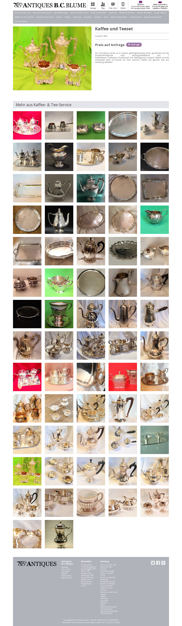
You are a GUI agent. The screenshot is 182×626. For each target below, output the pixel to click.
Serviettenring (87, 577)
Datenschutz (66, 577)
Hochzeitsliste (21, 21)
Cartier (59, 17)
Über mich (66, 569)
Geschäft (65, 571)
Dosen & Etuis (160, 12)
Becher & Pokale (144, 12)
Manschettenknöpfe (153, 17)
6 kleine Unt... (87, 573)
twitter (153, 563)
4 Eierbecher (86, 564)
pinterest (163, 563)
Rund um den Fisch (45, 17)
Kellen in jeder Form (79, 12)
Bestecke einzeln (126, 12)
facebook (158, 563)
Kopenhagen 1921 (88, 569)
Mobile (64, 573)
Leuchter (88, 17)
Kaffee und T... (87, 579)
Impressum (66, 575)
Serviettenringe (61, 12)
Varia (106, 17)
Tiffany (68, 17)
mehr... (84, 586)
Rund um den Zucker (42, 12)
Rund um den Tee (22, 12)
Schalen (97, 17)
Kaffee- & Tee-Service (24, 17)
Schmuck (77, 17)
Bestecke (113, 12)
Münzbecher (86, 581)
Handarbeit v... (87, 583)
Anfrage (135, 44)
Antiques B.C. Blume (49, 5)
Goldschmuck (136, 17)
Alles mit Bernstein (119, 17)
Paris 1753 (85, 571)
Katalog (64, 567)
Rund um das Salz (98, 12)
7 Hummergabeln (88, 567)
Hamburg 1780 (87, 575)
